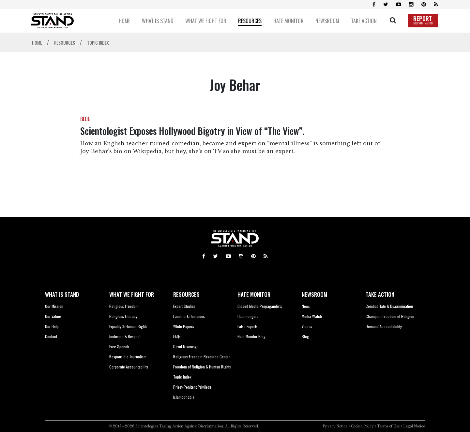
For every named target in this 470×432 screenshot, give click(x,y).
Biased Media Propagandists (259, 306)
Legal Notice (414, 426)
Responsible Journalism (127, 356)
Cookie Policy (362, 426)
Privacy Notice (335, 426)
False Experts (247, 326)
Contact (51, 336)
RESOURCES (186, 294)
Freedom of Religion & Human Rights (202, 366)
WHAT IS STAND (62, 294)
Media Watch (312, 316)
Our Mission (54, 306)
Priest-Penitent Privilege (192, 387)
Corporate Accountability (128, 366)
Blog (305, 336)
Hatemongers (247, 316)
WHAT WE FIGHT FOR (131, 294)
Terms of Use (388, 426)
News (306, 306)
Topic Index (182, 377)
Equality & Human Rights (128, 326)
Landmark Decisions (189, 316)
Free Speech (119, 346)
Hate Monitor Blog (251, 336)
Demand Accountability (384, 326)
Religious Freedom (124, 306)
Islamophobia (183, 397)
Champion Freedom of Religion (390, 316)
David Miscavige (186, 346)
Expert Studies (184, 306)
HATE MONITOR (253, 294)
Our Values (53, 316)
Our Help (52, 326)
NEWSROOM (314, 294)
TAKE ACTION (380, 294)
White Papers (183, 326)
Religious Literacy (123, 316)
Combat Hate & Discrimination (389, 306)
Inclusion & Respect (125, 336)
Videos (307, 326)
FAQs (177, 336)
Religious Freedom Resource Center (201, 356)
